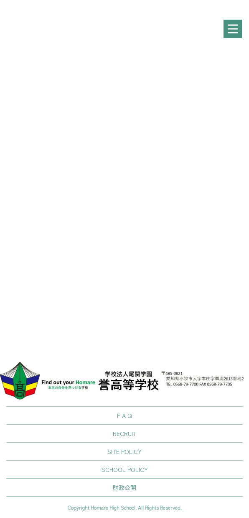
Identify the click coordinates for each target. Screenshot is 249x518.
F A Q (124, 415)
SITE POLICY (124, 451)
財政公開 (124, 487)
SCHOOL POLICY (125, 469)
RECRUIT (125, 433)
